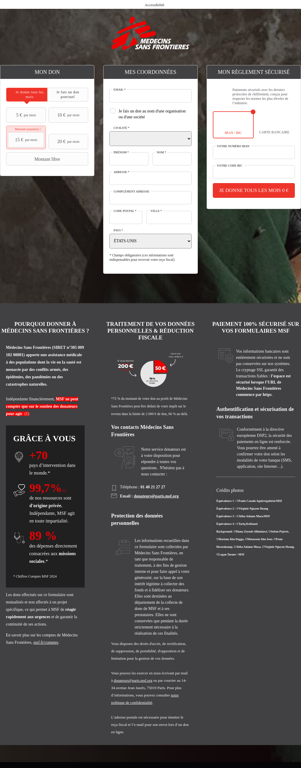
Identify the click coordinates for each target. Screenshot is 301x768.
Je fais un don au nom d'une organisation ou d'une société (151, 114)
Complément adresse (131, 191)
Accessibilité (154, 5)
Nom (161, 152)
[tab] (26, 95)
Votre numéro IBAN (233, 146)
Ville (156, 211)
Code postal (124, 211)
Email (119, 89)
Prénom (121, 152)
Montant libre (34, 158)
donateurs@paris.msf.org (156, 496)
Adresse (121, 172)
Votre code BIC (230, 165)
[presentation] (26, 94)
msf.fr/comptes (46, 642)
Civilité (121, 128)
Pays (118, 230)
